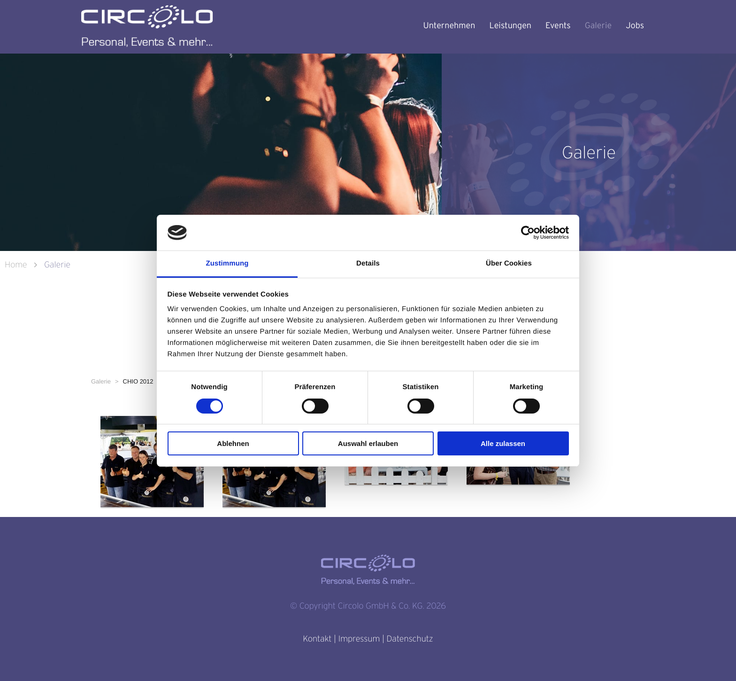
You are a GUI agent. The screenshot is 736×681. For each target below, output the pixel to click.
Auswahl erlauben (368, 443)
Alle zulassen (503, 443)
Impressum (359, 639)
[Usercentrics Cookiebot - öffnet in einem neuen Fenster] (528, 233)
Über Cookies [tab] (509, 263)
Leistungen (511, 26)
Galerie (598, 26)
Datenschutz (409, 639)
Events (558, 26)
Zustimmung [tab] (227, 263)
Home (17, 265)
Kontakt (317, 639)
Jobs (635, 26)
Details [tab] (368, 263)
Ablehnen (233, 443)
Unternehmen (449, 26)
